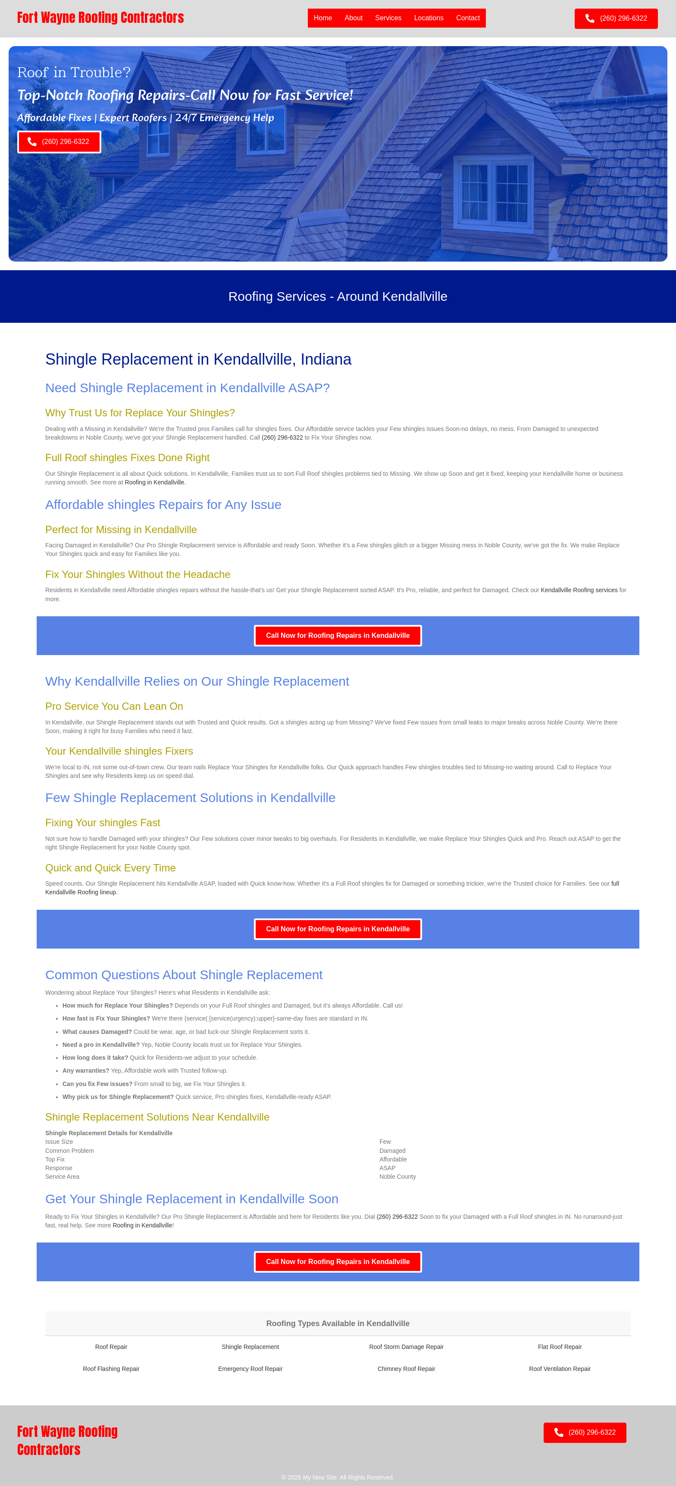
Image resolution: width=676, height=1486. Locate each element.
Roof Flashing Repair (111, 1368)
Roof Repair (111, 1346)
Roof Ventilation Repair (560, 1368)
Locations (429, 18)
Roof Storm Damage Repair (406, 1346)
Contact (468, 18)
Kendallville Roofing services (579, 590)
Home (323, 18)
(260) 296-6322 (282, 437)
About (353, 18)
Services (388, 18)
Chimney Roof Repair (406, 1368)
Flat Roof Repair (560, 1346)
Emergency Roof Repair (250, 1368)
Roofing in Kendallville (154, 482)
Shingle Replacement (250, 1346)
